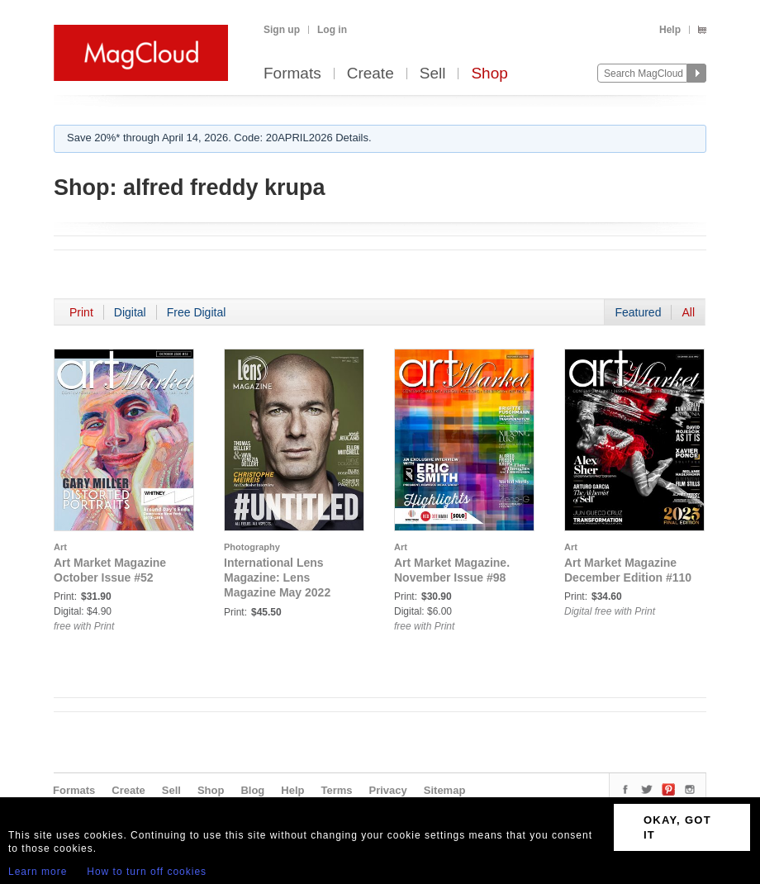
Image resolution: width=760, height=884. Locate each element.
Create (370, 74)
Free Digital (196, 312)
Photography (252, 547)
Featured (638, 312)
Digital (130, 312)
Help (670, 30)
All (688, 312)
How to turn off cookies (147, 871)
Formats (292, 74)
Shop (489, 74)
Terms (336, 790)
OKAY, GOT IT (677, 827)
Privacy (388, 790)
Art (60, 547)
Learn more (37, 871)
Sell (433, 74)
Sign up (282, 30)
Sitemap (445, 790)
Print (81, 312)
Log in (332, 30)
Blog (252, 790)
